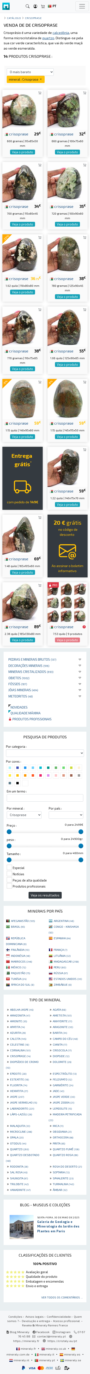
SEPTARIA (61, 1172)
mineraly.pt (45, 1360)
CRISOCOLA (62, 1050)
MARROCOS (21, 961)
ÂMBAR (60, 1189)
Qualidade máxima (24, 713)
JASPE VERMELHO (23, 1102)
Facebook (41, 1332)
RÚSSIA (61, 973)
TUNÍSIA (18, 978)
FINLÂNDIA (20, 949)
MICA (58, 1125)
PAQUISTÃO (20, 973)
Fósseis (17, 684)
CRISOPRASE (20, 1056)
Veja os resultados (45, 895)
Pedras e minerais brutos (32, 659)
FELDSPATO (62, 1079)
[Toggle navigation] (82, 6)
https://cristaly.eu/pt (62, 1340)
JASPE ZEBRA (63, 1102)
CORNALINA (20, 1050)
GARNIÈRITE (63, 1085)
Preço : (12, 825)
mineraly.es (70, 1354)
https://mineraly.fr (26, 1340)
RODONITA (19, 1166)
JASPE (17, 1096)
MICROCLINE (21, 1131)
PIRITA (59, 1143)
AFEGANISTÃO (23, 920)
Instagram (62, 1332)
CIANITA (60, 1044)
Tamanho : (14, 854)
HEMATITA (19, 1091)
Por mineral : (15, 808)
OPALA (17, 1137)
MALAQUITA (20, 1125)
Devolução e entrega (36, 1321)
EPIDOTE (18, 1073)
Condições (15, 1316)
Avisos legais (34, 1316)
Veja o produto (22, 152)
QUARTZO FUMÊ (66, 1149)
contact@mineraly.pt (51, 1336)
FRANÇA (60, 949)
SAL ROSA (18, 1172)
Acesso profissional (67, 1321)
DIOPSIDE (61, 1056)
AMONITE (18, 1021)
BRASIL (18, 926)
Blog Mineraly (18, 1332)
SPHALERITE (63, 1178)
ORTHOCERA (63, 1137)
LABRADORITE (22, 1108)
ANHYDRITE (62, 1021)
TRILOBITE (19, 1184)
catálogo (14, 17)
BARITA (60, 1032)
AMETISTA (62, 1015)
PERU (60, 967)
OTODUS (18, 1143)
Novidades (18, 707)
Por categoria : (16, 746)
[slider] (9, 831)
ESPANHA (62, 938)
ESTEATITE (19, 1079)
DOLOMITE (62, 1061)
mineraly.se (70, 1360)
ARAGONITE (63, 1027)
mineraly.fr (26, 1348)
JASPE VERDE (64, 1096)
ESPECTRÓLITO (65, 1073)
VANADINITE (20, 1189)
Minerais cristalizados (31, 672)
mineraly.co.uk (54, 1348)
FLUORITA (18, 1085)
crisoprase (16, 133)
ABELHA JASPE (21, 1009)
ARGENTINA (64, 920)
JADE (58, 1091)
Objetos (19, 678)
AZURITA (18, 1032)
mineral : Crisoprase (25, 79)
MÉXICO (18, 967)
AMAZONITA (20, 1015)
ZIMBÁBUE (63, 984)
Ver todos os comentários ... (62, 1297)
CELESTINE (19, 1044)
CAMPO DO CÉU (65, 1038)
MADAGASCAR (66, 961)
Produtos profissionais (30, 719)
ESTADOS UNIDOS (68, 978)
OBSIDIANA (62, 1131)
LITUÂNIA (62, 955)
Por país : (55, 808)
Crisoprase (33, 17)
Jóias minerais (23, 690)
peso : (11, 840)
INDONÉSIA (20, 955)
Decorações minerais (28, 666)
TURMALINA (63, 1184)
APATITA (17, 1027)
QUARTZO (19, 1149)
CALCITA (18, 1038)
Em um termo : (17, 791)
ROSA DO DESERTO (67, 1166)
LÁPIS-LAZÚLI (21, 1114)
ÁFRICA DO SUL (22, 984)
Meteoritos (20, 696)
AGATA (59, 1009)
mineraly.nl (19, 1360)
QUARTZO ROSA (65, 1155)
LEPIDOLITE (62, 1108)
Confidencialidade (59, 1316)
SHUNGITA (19, 1178)
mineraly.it (45, 1354)
